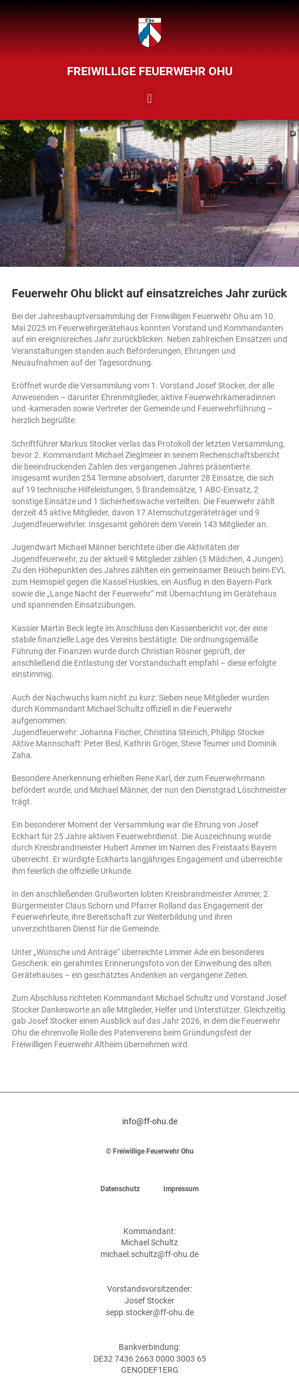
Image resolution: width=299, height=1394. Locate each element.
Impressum (181, 1189)
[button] (149, 98)
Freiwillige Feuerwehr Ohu (150, 71)
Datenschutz (120, 1189)
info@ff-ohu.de (149, 1121)
